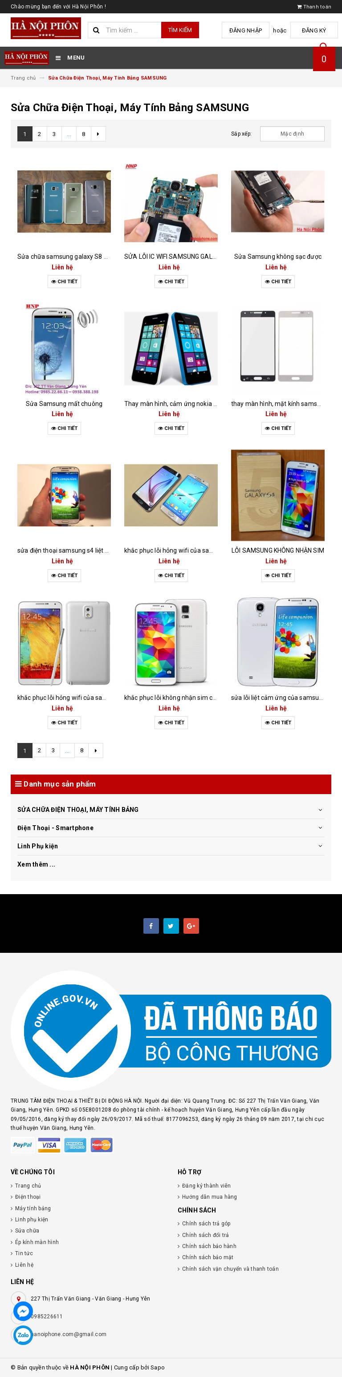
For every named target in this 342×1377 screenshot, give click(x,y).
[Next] (98, 133)
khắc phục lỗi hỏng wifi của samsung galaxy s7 (190, 550)
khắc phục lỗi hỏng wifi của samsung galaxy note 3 (89, 697)
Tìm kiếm (180, 30)
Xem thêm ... (36, 864)
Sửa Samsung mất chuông (64, 403)
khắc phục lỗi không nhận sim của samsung (186, 697)
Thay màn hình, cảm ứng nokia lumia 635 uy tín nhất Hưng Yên (213, 403)
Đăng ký (316, 30)
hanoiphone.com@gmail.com (68, 1334)
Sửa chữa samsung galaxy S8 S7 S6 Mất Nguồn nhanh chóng (104, 256)
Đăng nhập (250, 30)
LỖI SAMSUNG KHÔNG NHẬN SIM (278, 550)
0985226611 (47, 1316)
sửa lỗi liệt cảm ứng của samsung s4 (282, 697)
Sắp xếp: (241, 134)
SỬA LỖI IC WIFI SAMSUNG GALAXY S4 (179, 256)
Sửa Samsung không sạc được (278, 256)
